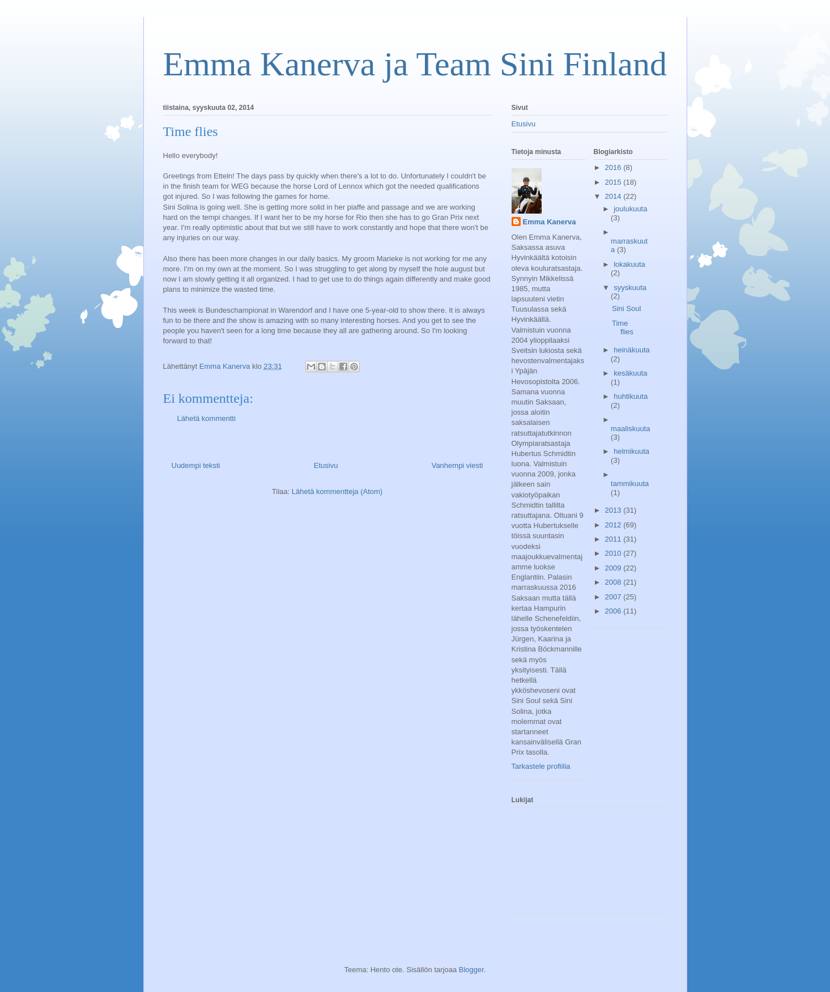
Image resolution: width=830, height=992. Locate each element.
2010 (614, 553)
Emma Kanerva (549, 222)
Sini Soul (626, 308)
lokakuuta (629, 264)
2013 (614, 510)
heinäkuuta (632, 350)
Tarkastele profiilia (541, 766)
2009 (614, 568)
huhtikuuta (631, 396)
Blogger (471, 969)
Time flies (622, 328)
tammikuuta (630, 483)
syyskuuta (630, 287)
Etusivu (326, 465)
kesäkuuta (630, 373)
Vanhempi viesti (457, 465)
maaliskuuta (630, 428)
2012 (614, 525)
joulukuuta (630, 209)
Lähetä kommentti (206, 418)
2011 (614, 539)
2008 (614, 582)
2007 (614, 597)
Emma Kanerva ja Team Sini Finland (415, 64)
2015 (614, 182)
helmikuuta (631, 451)
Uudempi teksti (196, 465)
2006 (614, 611)
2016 (614, 167)
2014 (614, 196)
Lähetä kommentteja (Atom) (337, 491)
